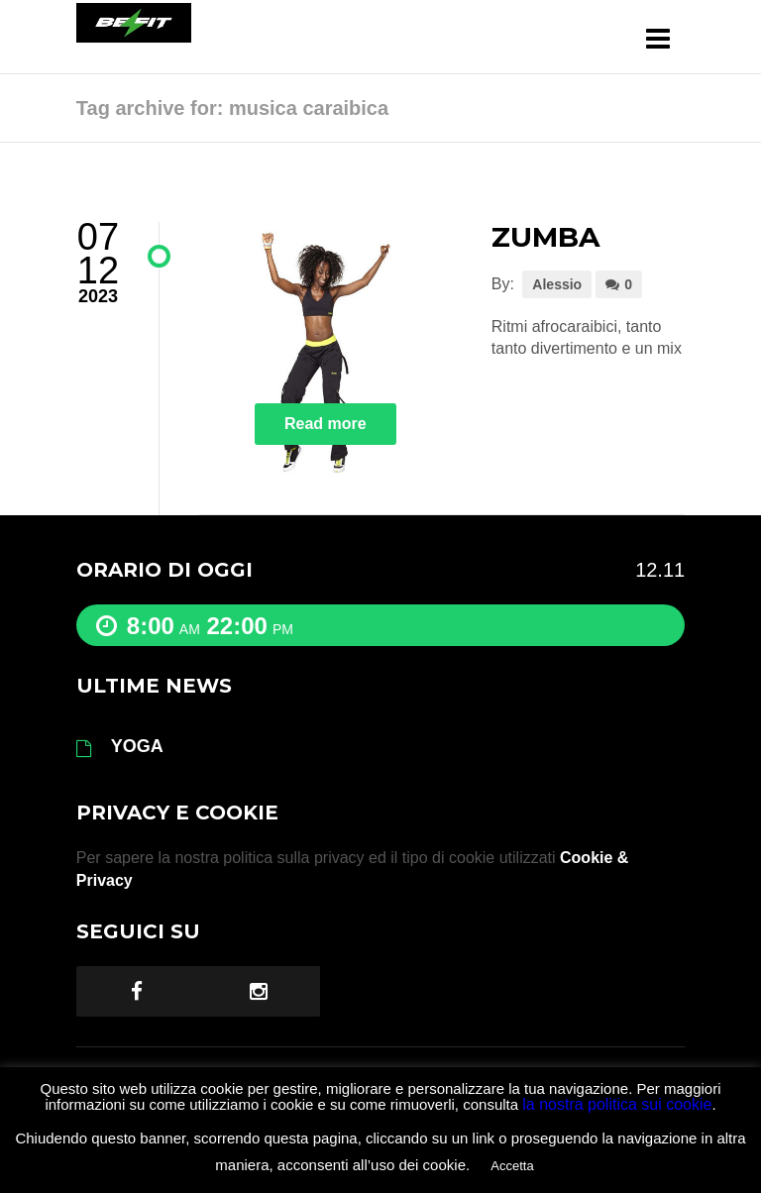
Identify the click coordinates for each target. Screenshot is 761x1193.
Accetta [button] (511, 1165)
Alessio (557, 284)
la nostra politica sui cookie (616, 1104)
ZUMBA (545, 237)
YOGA (137, 746)
